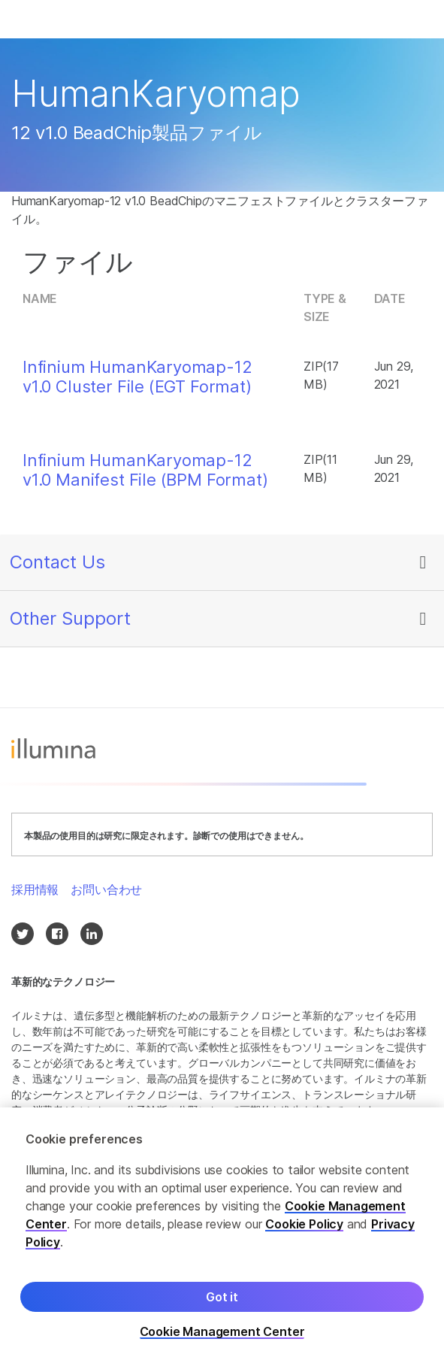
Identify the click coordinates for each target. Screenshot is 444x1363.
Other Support (70, 618)
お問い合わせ (106, 889)
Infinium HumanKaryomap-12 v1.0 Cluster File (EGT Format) (137, 376)
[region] (222, 1235)
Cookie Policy (304, 1223)
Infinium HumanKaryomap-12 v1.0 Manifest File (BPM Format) (145, 469)
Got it (222, 1296)
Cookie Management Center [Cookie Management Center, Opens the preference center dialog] (222, 1332)
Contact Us (57, 562)
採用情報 (35, 889)
